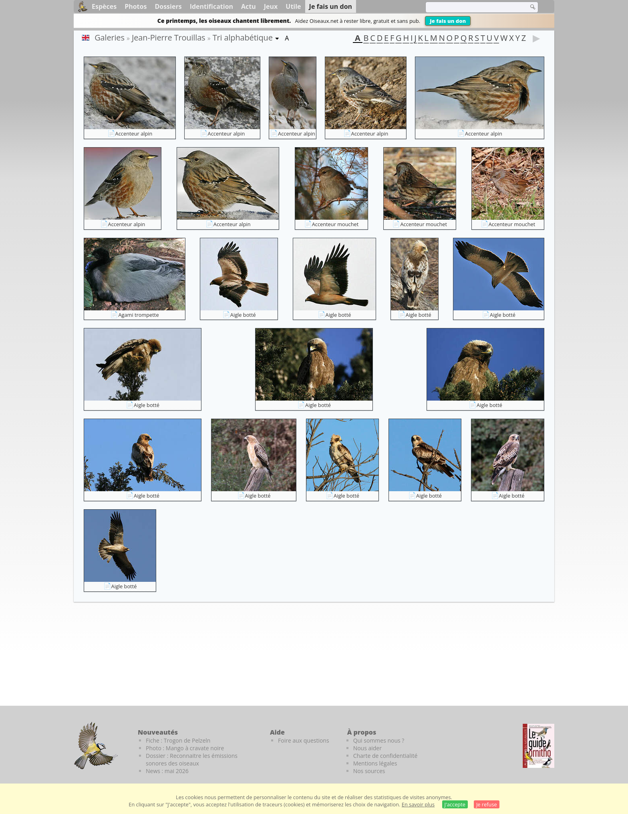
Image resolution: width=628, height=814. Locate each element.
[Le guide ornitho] (538, 746)
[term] (472, 7)
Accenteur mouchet (335, 224)
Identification (211, 6)
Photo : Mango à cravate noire (185, 748)
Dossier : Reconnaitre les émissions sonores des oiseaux (192, 759)
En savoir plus (418, 804)
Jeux (271, 6)
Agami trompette (138, 314)
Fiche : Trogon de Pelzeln (178, 740)
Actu (248, 6)
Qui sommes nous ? (379, 740)
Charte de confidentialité (385, 755)
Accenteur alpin (134, 133)
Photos (136, 6)
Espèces (104, 6)
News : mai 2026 (167, 771)
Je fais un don (448, 20)
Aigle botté (243, 314)
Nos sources (369, 771)
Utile (293, 6)
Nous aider (367, 748)
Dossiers (168, 6)
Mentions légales (375, 763)
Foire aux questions (303, 740)
